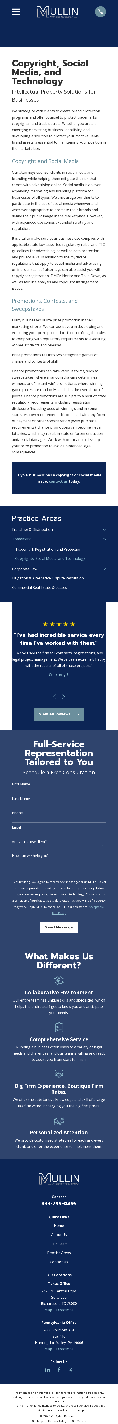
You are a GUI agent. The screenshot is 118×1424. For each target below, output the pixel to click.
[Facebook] (59, 1369)
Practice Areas (59, 1253)
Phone (17, 813)
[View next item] (63, 696)
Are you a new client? (29, 842)
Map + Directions (58, 1310)
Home (59, 1225)
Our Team (59, 1243)
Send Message (59, 927)
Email (16, 827)
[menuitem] (56, 529)
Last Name (21, 799)
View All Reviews (59, 714)
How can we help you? (30, 856)
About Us (59, 1234)
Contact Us (59, 1262)
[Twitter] (70, 1369)
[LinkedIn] (47, 1369)
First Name (21, 784)
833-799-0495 (58, 1204)
